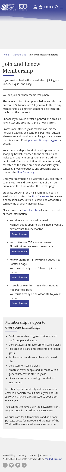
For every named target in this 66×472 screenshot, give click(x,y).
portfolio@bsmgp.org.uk (42, 140)
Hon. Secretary (25, 172)
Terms (33, 455)
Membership (19, 54)
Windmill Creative (53, 458)
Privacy (22, 455)
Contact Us (46, 455)
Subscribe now (19, 234)
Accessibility (9, 455)
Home (6, 54)
